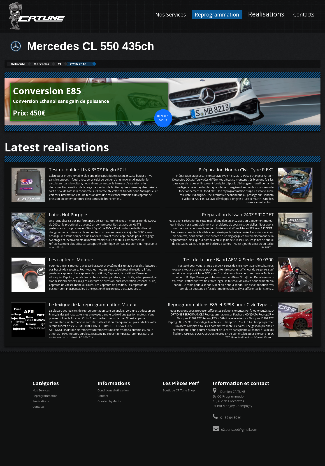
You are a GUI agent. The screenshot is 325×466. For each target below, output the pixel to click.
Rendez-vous (163, 117)
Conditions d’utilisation (113, 390)
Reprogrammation (217, 14)
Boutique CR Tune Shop (178, 390)
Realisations (266, 13)
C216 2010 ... (105, 63)
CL (77, 63)
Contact (103, 395)
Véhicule (22, 63)
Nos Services (170, 14)
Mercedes (53, 63)
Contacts (303, 14)
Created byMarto (109, 401)
